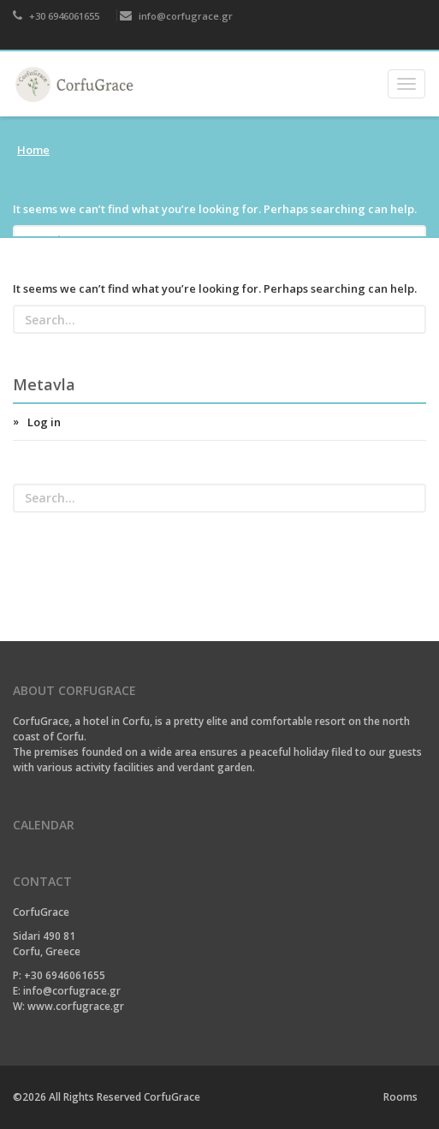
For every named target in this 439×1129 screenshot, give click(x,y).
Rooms (400, 1097)
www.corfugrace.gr (75, 1006)
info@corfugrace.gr (176, 15)
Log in (44, 422)
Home (33, 149)
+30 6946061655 (56, 15)
